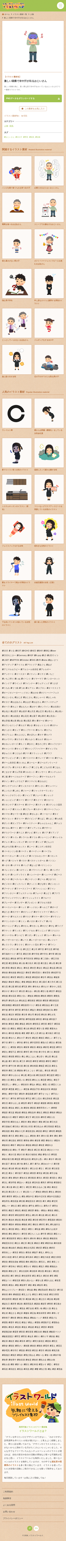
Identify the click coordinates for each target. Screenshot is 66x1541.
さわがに (43, 781)
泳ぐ (12, 1173)
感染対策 (46, 1089)
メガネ (32, 921)
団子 (51, 1024)
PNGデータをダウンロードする (20, 98)
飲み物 (52, 1360)
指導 (25, 1103)
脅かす (28, 1266)
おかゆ (35, 693)
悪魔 (12, 1089)
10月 (6, 651)
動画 (44, 996)
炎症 (55, 1187)
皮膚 (25, 1220)
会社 (40, 968)
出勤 (38, 991)
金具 (31, 1336)
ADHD (26, 651)
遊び (25, 1322)
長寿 (23, 1341)
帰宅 (49, 1061)
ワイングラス (10, 949)
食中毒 (58, 1355)
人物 (6, 126)
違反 (25, 1327)
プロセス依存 (45, 903)
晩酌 (59, 1131)
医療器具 (55, 1001)
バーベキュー (10, 856)
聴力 (38, 1257)
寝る (6, 1052)
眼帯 (6, 1224)
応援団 (51, 1075)
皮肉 (12, 1220)
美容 (16, 1252)
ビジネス (8, 884)
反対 (12, 1015)
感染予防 (36, 1089)
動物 (38, 996)
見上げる (27, 1294)
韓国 (29, 1350)
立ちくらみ (35, 1234)
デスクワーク (10, 833)
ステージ (31, 805)
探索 (34, 1108)
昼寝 (40, 1131)
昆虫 (58, 1126)
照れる (18, 1196)
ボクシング (28, 912)
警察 (51, 1304)
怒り (59, 1075)
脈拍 (36, 1266)
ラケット (8, 931)
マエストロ (17, 917)
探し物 (20, 1108)
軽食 (21, 1318)
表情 (6, 1294)
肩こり (56, 1262)
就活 (6, 1056)
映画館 (7, 1131)
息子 (57, 1080)
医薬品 (47, 1005)
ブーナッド (9, 889)
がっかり (8, 730)
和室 (40, 1019)
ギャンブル (52, 749)
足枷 (34, 1313)
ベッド (23, 907)
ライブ (60, 926)
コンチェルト (56, 772)
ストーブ (8, 809)
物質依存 (31, 1201)
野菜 (25, 1336)
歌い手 (17, 1150)
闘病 (49, 1341)
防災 (55, 1341)
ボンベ (55, 912)
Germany (22, 655)
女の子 (22, 1038)
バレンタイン (10, 870)
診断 (57, 1299)
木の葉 (46, 1136)
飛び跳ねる (30, 1355)
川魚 (17, 1061)
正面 (44, 1150)
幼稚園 (35, 1066)
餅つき (20, 1364)
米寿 (34, 1238)
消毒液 (33, 1178)
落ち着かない (29, 1280)
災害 (30, 1187)
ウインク (18, 683)
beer (54, 651)
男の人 (40, 1206)
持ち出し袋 (15, 1103)
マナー (36, 917)
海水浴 (24, 1178)
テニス (21, 833)
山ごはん (32, 1056)
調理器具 (29, 1304)
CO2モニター (10, 655)
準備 (51, 1182)
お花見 (26, 716)
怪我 (29, 1080)
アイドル (20, 665)
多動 (19, 1033)
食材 (36, 1360)
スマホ (7, 814)
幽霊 (42, 1066)
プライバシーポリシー (13, 1518)
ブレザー (20, 903)
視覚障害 (8, 1299)
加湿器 (13, 996)
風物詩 (7, 1355)
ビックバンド (20, 884)
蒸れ (12, 1285)
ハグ (6, 861)
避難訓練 (8, 1332)
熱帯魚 (7, 1201)
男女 (56, 1206)
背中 (6, 1266)
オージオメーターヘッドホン (17, 693)
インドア (8, 683)
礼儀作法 (56, 1224)
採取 (6, 1108)
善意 (12, 1024)
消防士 (54, 1178)
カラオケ (20, 739)
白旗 (42, 1215)
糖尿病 (54, 1238)
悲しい (20, 1089)
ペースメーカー (11, 907)
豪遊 (10, 1308)
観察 (16, 1299)
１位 (13, 651)
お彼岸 (24, 711)
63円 (19, 651)
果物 (27, 1140)
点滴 (6, 1192)
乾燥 (14, 959)
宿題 (53, 1047)
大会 (43, 1033)
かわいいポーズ (11, 744)
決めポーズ (48, 1164)
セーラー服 (17, 814)
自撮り (49, 1271)
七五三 (28, 949)
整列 (23, 1117)
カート (50, 721)
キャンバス (9, 749)
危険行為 (49, 1010)
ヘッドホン (34, 907)
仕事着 (7, 968)
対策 (21, 1052)
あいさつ (54, 660)
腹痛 (6, 1271)
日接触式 (8, 1126)
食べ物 (49, 1355)
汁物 (21, 1164)
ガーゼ (41, 721)
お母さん (50, 711)
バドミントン (46, 865)
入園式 (44, 982)
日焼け (17, 1126)
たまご (51, 819)
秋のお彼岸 (52, 1229)
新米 (25, 1122)
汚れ (38, 1164)
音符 (42, 1350)
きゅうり (8, 753)
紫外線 (50, 1243)
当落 (48, 1070)
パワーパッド (37, 870)
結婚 (6, 1248)
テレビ (30, 833)
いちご (51, 674)
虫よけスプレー (11, 1290)
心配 (25, 1075)
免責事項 (7, 1498)
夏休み (54, 1029)
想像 (27, 1089)
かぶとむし (21, 735)
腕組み (54, 1266)
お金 (21, 721)
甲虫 (32, 1206)
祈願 (12, 1229)
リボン (30, 935)
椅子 (14, 1145)
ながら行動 (9, 847)
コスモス (18, 767)
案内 (58, 1140)
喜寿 (30, 1024)
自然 (57, 1271)
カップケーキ (29, 730)
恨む (51, 1080)
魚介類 (44, 1369)
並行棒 (28, 954)
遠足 (38, 1327)
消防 (47, 1178)
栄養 (38, 1140)
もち (18, 926)
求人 (27, 1164)
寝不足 (13, 1052)
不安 (42, 949)
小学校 (35, 1052)
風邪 (14, 1355)
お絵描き (16, 716)
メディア (41, 921)
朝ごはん (25, 1136)
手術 (14, 1098)
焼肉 (59, 1192)
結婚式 (13, 1248)
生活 (15, 1206)
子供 (6, 1042)
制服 (6, 996)
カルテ (40, 739)
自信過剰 (25, 1271)
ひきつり (52, 879)
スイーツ (39, 800)
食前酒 (22, 1360)
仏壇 (53, 963)
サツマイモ (32, 781)
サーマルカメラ (48, 777)
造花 (19, 1322)
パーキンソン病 (11, 851)
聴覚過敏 (14, 1262)
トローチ (31, 842)
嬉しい (50, 1038)
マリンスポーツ (11, 921)
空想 (25, 1234)
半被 (6, 1010)
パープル (47, 851)
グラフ (49, 753)
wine (45, 660)
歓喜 (31, 1150)
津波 (40, 1173)
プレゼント (32, 903)
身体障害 (42, 1313)
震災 (60, 1346)
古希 (25, 1015)
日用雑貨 (50, 1126)
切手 (53, 991)
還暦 (16, 1332)
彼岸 (6, 1075)
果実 (21, 1140)
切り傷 (45, 991)
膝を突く (14, 1271)
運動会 (56, 1322)
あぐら (42, 665)
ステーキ (20, 805)
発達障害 (21, 1215)
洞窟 (34, 1173)
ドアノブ (54, 833)
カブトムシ (9, 735)
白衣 (55, 1215)
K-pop (38, 655)
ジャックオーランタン (43, 791)
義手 (36, 1252)
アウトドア (32, 665)
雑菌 (27, 1346)
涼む (6, 1182)
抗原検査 (48, 1098)
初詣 (59, 991)
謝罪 (44, 1304)
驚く (51, 1364)
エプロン (42, 688)
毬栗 (18, 1159)
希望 (36, 1061)
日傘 (47, 1122)
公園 (12, 987)
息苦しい (8, 1084)
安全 (53, 1042)
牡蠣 (23, 1201)
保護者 (37, 977)
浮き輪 (54, 1173)
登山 (29, 1215)
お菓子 (34, 716)
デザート (48, 828)
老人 (42, 1252)
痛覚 (51, 1210)
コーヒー (33, 763)
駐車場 (35, 1364)
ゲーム (59, 758)
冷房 (23, 991)
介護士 (45, 963)
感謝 (55, 1089)
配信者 (39, 1332)
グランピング (10, 758)
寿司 (27, 1052)
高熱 (27, 1369)
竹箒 (44, 1234)
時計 (46, 1131)
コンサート (42, 772)
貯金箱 (31, 1308)
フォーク (39, 893)
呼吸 (23, 1019)
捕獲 (44, 1103)
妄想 (36, 1038)
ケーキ (51, 758)
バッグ (26, 865)
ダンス (7, 823)
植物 (29, 1145)
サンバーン (52, 786)
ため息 (59, 819)
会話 (47, 968)
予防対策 (29, 959)
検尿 (36, 1145)
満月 (44, 1182)
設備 (51, 1299)
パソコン (52, 861)
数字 (16, 1117)
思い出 (22, 1080)
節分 (21, 1238)
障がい (20, 1346)
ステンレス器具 (55, 805)
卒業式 (26, 1010)
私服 (38, 1229)
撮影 (6, 1112)
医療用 (17, 1005)
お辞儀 (7, 721)
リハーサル (9, 935)
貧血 (23, 1308)
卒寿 (12, 1010)
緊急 (46, 1248)
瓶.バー (7, 1206)
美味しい (8, 1252)
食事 (6, 1360)
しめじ (17, 791)
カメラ (49, 735)
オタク (7, 702)
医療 (46, 1001)
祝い (19, 1229)
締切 (53, 1248)
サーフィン (34, 777)
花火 (40, 1276)
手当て (7, 1098)
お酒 (14, 721)
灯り (23, 1187)
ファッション (41, 889)
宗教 (59, 1042)
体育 (29, 973)
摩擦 (55, 1108)
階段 (12, 1346)
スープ (30, 800)
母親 (55, 1154)
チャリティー (31, 823)
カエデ (23, 725)
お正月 (41, 711)
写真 (25, 987)
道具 (12, 1327)
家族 (40, 1047)
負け (17, 1308)
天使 (58, 1033)
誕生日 (7, 1304)
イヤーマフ (38, 679)
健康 (57, 977)
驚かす (43, 1364)
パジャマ (14, 861)
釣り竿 (45, 1336)
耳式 (16, 1257)
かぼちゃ (33, 735)
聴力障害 (57, 1257)
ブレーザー (9, 903)
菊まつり (8, 1280)
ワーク (44, 945)
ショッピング (10, 800)
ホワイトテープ (42, 912)
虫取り (23, 1290)
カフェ (49, 730)
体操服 (13, 973)
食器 (29, 1360)
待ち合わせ (15, 1075)
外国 (12, 1033)
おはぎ (28, 702)
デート (15, 828)
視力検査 (44, 1294)
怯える (37, 1080)
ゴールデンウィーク (48, 763)
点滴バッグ (30, 1192)
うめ (23, 688)
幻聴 (21, 1066)
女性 (29, 1038)
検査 (42, 1145)
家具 (34, 1047)
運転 (6, 1327)
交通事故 (14, 963)
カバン (40, 730)
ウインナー (30, 683)
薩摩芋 (24, 1285)
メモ (50, 921)
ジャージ (27, 791)
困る (14, 1029)
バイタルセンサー (39, 856)
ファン (52, 889)
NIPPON (15, 660)
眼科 (12, 1224)
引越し (41, 1070)
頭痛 (38, 137)
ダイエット (9, 819)
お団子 (15, 711)
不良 (20, 954)
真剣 (60, 1220)
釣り (38, 1336)
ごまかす (8, 772)
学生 (27, 1042)
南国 (40, 1010)
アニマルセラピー (12, 669)
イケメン (33, 674)
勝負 (57, 996)
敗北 (40, 1112)
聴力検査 (46, 1257)
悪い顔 (47, 1084)
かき (31, 725)
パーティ (24, 851)
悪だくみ (57, 1084)
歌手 (25, 1150)
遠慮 (32, 1327)
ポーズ (55, 907)
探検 (27, 1108)
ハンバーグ (48, 875)
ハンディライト (19, 875)
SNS (33, 660)
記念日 (43, 1299)
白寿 (36, 1215)
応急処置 (42, 1075)
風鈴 (21, 1355)
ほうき (7, 912)
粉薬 (47, 1238)
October (25, 660)
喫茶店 (37, 1024)
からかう (31, 739)
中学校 (36, 954)
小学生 (43, 1052)
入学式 (52, 982)
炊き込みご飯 (40, 1187)
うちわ (7, 688)
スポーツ (39, 809)
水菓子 (7, 1164)
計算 (23, 1299)
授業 (57, 1103)
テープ (24, 828)
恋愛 (44, 1080)
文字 (29, 1117)
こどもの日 (47, 767)
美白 (23, 1252)
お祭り (7, 716)
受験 (19, 1015)
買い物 (39, 1308)
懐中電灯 (14, 1094)
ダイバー (20, 819)
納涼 (38, 1243)
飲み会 (43, 1360)
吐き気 (52, 1015)
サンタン (41, 786)
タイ (56, 814)
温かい (22, 1182)
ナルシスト (21, 847)
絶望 (40, 1248)
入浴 (60, 982)
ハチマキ (16, 865)
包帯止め (14, 1001)
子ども (58, 1038)
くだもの (18, 753)
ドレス (7, 842)
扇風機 (30, 1094)
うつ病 (15, 688)
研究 (43, 1224)
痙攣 (32, 1210)
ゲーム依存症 (10, 763)
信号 (44, 977)
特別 (40, 1201)
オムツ (15, 707)
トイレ (15, 837)
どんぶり (50, 842)
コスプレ (8, 767)
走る (55, 1308)
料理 (44, 1117)
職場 (23, 1262)
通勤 (6, 1322)
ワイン (53, 945)
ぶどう (48, 893)
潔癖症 (58, 1182)
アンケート (9, 674)
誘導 (14, 1304)
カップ (17, 730)
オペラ (7, 707)
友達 (6, 1015)
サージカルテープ (18, 777)
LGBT (6, 660)
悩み (33, 1084)
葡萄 (6, 1285)
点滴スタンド (16, 1192)
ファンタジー (10, 893)
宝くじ (7, 1047)
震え (53, 1346)
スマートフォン (53, 809)
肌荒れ (35, 1262)
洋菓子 (20, 1173)
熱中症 (31, 1196)
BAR (41, 651)
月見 (12, 1136)
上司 (35, 949)
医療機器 (8, 1005)
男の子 (48, 1206)
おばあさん (17, 702)
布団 (30, 1061)
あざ (50, 665)
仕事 (59, 963)
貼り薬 (48, 1308)
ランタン (18, 931)
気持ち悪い (38, 1159)
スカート (50, 800)
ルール (57, 935)
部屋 (23, 1332)
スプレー (29, 809)
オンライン (45, 707)
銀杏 (12, 1341)
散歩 (60, 1112)
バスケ (24, 861)
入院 (6, 987)
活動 (47, 1173)
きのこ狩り (42, 744)
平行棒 (13, 1066)
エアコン (31, 688)
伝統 (60, 968)
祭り (32, 1229)
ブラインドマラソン (13, 898)
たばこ (42, 819)
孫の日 (45, 1042)
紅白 (18, 1243)
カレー (49, 739)
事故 (38, 959)
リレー (49, 935)
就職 (12, 1056)
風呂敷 (56, 1350)
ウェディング (43, 683)
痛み (45, 1210)
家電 (47, 1047)
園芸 (21, 1029)
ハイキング (23, 856)
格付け (50, 1140)
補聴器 (18, 1294)
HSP (31, 655)
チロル (7, 828)
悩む (40, 1084)
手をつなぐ (45, 1094)
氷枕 (14, 1164)
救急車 (33, 1112)
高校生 (13, 1369)
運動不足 (47, 1322)
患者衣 (26, 1084)
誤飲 (21, 1304)
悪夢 (6, 1089)
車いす (56, 1313)
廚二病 (13, 1070)
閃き (30, 1341)
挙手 (31, 1103)
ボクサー (16, 912)
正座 (38, 1150)
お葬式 (43, 716)
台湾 (32, 1015)
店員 (49, 1066)
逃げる (54, 1318)
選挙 (45, 1327)
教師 (53, 1112)
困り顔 (7, 1029)
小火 (51, 1052)
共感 (19, 987)
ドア (46, 833)
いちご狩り (9, 679)
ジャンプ (28, 795)
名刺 (45, 1015)
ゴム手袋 (18, 772)
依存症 (7, 977)
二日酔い (46, 959)
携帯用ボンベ (44, 1108)
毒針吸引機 (9, 1159)
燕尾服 (15, 1201)
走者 (6, 1313)
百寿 (6, 1220)
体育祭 (47, 973)
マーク (7, 917)
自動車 (34, 1271)
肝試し (43, 1262)
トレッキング (18, 842)
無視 (46, 1192)
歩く (6, 1154)
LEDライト (54, 655)
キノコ (23, 744)
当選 (55, 1070)
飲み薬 (7, 1364)
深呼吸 (13, 1182)
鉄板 (53, 1336)
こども (36, 767)
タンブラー (17, 823)
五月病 (56, 959)
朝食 (34, 1136)
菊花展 (17, 1280)
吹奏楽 (15, 1019)
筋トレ (58, 1234)
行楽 (61, 1290)
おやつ (34, 707)
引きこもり (30, 1070)
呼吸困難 (31, 1019)
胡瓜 (21, 1266)
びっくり (33, 884)
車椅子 (7, 1318)
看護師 (52, 1220)
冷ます (46, 987)
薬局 (41, 1285)
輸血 (27, 1318)
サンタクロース (27, 786)
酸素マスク (56, 1332)
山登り (41, 1056)
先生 (36, 982)
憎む (6, 1094)
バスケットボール (37, 861)
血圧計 (53, 1290)
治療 (12, 1168)
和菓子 (54, 1019)
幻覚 (27, 1066)
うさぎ (55, 683)
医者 (39, 1005)
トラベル (25, 837)
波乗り (26, 1168)
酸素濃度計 (9, 1336)
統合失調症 (30, 1248)
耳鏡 (23, 1257)
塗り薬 (41, 1029)
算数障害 (12, 1238)
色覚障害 (27, 1276)
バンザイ (56, 870)
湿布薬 (37, 1182)
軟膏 (14, 1318)
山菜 (49, 1056)
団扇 (58, 1024)
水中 (52, 1159)
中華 (52, 954)
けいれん (22, 763)
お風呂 (28, 721)
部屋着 (30, 1332)
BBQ (47, 651)
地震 (34, 1029)
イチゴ (42, 674)
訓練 (29, 1299)
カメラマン (9, 739)
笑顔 (51, 1234)
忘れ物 (32, 1075)
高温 (21, 1369)
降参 (6, 1346)
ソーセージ (47, 814)
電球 (47, 1346)
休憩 (34, 968)
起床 (21, 1313)
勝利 (51, 996)
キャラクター (56, 744)
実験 (14, 1047)
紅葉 (31, 1243)
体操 (6, 973)
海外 (17, 1178)
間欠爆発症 (39, 1341)
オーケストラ (54, 688)
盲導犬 (44, 1220)
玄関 (55, 1201)
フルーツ (47, 898)
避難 (51, 1327)
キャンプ (20, 749)
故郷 (19, 1112)
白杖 (49, 1215)
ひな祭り (43, 884)
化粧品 (24, 1001)
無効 (39, 1192)
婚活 (42, 1038)
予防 (21, 959)
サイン (7, 781)
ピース (59, 875)
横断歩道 (8, 1150)
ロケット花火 (33, 945)
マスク (28, 917)
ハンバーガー (35, 875)
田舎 (26, 1206)
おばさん (37, 702)
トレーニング (46, 837)
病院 (25, 1210)
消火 (40, 1178)
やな (52, 926)
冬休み (37, 987)
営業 (45, 1024)
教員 (47, 1112)
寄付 (60, 1047)
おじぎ (19, 697)
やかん (26, 926)
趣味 (27, 1313)
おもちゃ (25, 707)
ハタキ (7, 865)
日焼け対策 (28, 1126)
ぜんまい (35, 814)
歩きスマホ (54, 1150)
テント (38, 833)
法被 (19, 1168)
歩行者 (22, 1154)
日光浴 (54, 1122)
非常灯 (15, 1350)
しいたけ (8, 791)
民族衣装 (27, 1159)
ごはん (57, 767)
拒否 (6, 1103)
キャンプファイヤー (36, 749)
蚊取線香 (44, 1290)
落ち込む (50, 1280)
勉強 (31, 996)
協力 (34, 1010)
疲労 (12, 1210)
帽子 (56, 1061)
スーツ (21, 800)
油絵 (6, 1168)
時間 (53, 1131)
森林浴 (7, 1145)
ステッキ (41, 805)
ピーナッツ (32, 879)
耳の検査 (8, 1257)
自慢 (42, 1271)
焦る (52, 1192)
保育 (14, 977)
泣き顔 (35, 1168)
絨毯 (21, 1248)
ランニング (42, 931)
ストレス (18, 809)
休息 (27, 968)
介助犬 (30, 963)
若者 (47, 1276)
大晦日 (50, 1033)
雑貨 (34, 1346)
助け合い (23, 996)
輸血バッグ (37, 1318)
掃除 (51, 1103)
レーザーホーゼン (12, 940)
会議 (53, 968)
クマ (27, 753)
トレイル (58, 837)
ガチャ (55, 725)
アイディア (9, 665)
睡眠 (25, 1224)
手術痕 (22, 1098)
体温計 (22, 973)
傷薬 (30, 982)
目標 (36, 1220)
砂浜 (36, 1224)
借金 (51, 977)
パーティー (36, 851)
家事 (27, 1047)
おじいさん (10, 137)
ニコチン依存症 (44, 847)
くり (20, 758)
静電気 (7, 1350)
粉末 (40, 1238)
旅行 (36, 1122)
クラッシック (37, 753)
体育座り (38, 973)
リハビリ (20, 935)
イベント (27, 679)
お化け (7, 711)
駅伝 (27, 1364)
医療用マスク (29, 1005)
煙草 (10, 1196)
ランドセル (30, 931)
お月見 (32, 711)
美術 (29, 1252)
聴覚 (6, 1262)
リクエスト (55, 931)
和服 (46, 1019)
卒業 (19, 1010)
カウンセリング (11, 725)
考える (50, 1252)
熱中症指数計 (55, 1196)
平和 (6, 1066)
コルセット (30, 772)
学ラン (13, 1042)
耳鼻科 (30, 1257)
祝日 (25, 1229)
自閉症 (7, 1276)
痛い (38, 1210)
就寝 (57, 1052)
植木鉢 (22, 1145)
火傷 (10, 1187)
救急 (25, 1112)
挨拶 (38, 1103)
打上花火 (38, 1098)
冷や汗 (19, 137)
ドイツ (7, 837)
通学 (12, 1322)
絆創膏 (58, 1243)
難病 (40, 1346)
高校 (6, 1369)
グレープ (41, 758)
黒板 (60, 1369)
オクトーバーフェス (50, 693)
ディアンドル (35, 828)
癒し (58, 1210)
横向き (50, 1145)
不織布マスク (10, 954)
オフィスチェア (51, 702)
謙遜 (38, 1304)
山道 (55, 1056)
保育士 (22, 977)
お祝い (60, 711)
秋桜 (6, 1234)
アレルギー (46, 669)
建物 (21, 1070)
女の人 (13, 1038)
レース (25, 940)
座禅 (6, 1070)
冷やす (7, 991)
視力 (36, 1294)
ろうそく (20, 945)
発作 (6, 1215)
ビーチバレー (18, 879)
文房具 (37, 1117)
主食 (59, 954)
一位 (20, 949)
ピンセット (55, 884)
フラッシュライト (32, 898)
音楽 (36, 1350)
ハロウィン (23, 870)
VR (39, 660)
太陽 (6, 1038)
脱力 (42, 1266)
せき (27, 814)
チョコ (59, 823)
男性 (26, 137)
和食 (6, 1024)
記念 (36, 1299)
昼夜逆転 (31, 1131)
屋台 (19, 1056)
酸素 (46, 1332)
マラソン (56, 917)
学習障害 (36, 1042)
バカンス (53, 856)
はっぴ (34, 865)
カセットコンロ (42, 725)
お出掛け (56, 707)
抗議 (57, 1098)
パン (47, 870)
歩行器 (13, 1154)
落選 (58, 1280)
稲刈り (18, 1234)
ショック (49, 795)
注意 (6, 1173)
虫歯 (31, 1290)
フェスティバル (25, 893)
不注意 (49, 949)
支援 (12, 1112)
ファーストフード (24, 889)
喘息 (23, 1024)
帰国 (43, 1061)
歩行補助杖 (32, 1154)
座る (55, 1066)
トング (40, 842)
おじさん (29, 697)
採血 (12, 1108)
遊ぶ (32, 1322)
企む (21, 968)
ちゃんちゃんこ (46, 823)
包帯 (6, 1001)
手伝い (56, 1094)
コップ (28, 767)
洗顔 (27, 1173)
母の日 (47, 1154)
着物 (19, 1224)
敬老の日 (8, 1117)
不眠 (57, 949)
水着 (59, 1159)
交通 (6, 963)
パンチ (7, 875)
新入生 (52, 1117)
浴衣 (6, 1178)
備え (19, 982)
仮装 (14, 968)
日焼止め (39, 1126)
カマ (41, 735)
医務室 (32, 1001)
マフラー (46, 917)
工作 (23, 1061)
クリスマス (30, 758)
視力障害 (55, 1294)
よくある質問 (9, 1505)
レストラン (9, 945)
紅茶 (25, 1243)
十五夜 (55, 1005)
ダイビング (32, 819)
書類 (6, 1136)
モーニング (9, 926)
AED (34, 651)
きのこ (32, 744)
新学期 (7, 1122)
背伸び (13, 1266)
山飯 (6, 1061)
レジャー (53, 940)
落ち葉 (40, 1280)
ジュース (39, 795)
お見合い (52, 716)
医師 (40, 1001)
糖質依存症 (9, 1243)
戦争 (23, 1094)
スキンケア (9, 805)
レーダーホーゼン (39, 940)
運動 (38, 1322)
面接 (23, 1350)
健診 (6, 982)
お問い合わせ (9, 1512)
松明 (6, 1140)
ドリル (34, 837)
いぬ (18, 679)
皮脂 (19, 1220)
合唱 (38, 1015)
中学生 (45, 954)
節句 (27, 1238)
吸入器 (7, 1019)
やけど (45, 926)
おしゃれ (52, 697)
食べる (41, 1355)
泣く (42, 1168)
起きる (13, 1313)
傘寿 (12, 982)
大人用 (35, 1033)
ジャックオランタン (13, 795)
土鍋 (27, 1029)
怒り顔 (7, 1080)
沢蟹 (57, 1164)
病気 (11, 126)
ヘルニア (45, 907)
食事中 (13, 1360)
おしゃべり (40, 697)
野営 (18, 1336)
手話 (29, 1098)
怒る (14, 1080)
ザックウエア (18, 781)
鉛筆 (6, 1341)
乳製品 (7, 959)
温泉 (29, 1182)
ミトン (23, 921)
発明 (12, 1215)
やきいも (35, 926)
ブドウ (57, 893)
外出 (6, 1033)
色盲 (19, 1276)
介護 (38, 963)
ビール (42, 879)
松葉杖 (13, 1140)
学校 (21, 1042)
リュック (39, 935)
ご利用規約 (8, 1492)
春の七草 (21, 1131)
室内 (21, 1047)
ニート (32, 847)
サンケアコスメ (11, 786)
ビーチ (7, 879)
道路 (19, 1327)
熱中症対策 (41, 1196)
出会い (30, 991)
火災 (17, 1187)
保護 (29, 977)
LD (45, 655)
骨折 (57, 1364)
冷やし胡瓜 (56, 987)
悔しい (17, 1084)
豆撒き (58, 1304)
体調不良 (57, 973)
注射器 (56, 1168)
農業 (46, 1318)
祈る (6, 1229)
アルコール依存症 (30, 669)
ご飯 (6, 777)
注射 (49, 1168)
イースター (21, 674)
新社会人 (16, 1122)
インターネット (53, 679)
